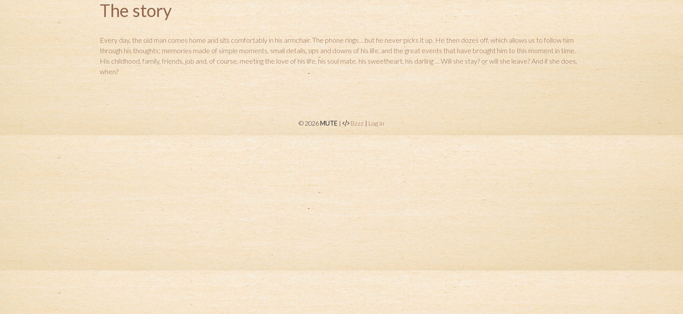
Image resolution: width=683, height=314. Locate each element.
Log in (376, 123)
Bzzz (357, 123)
